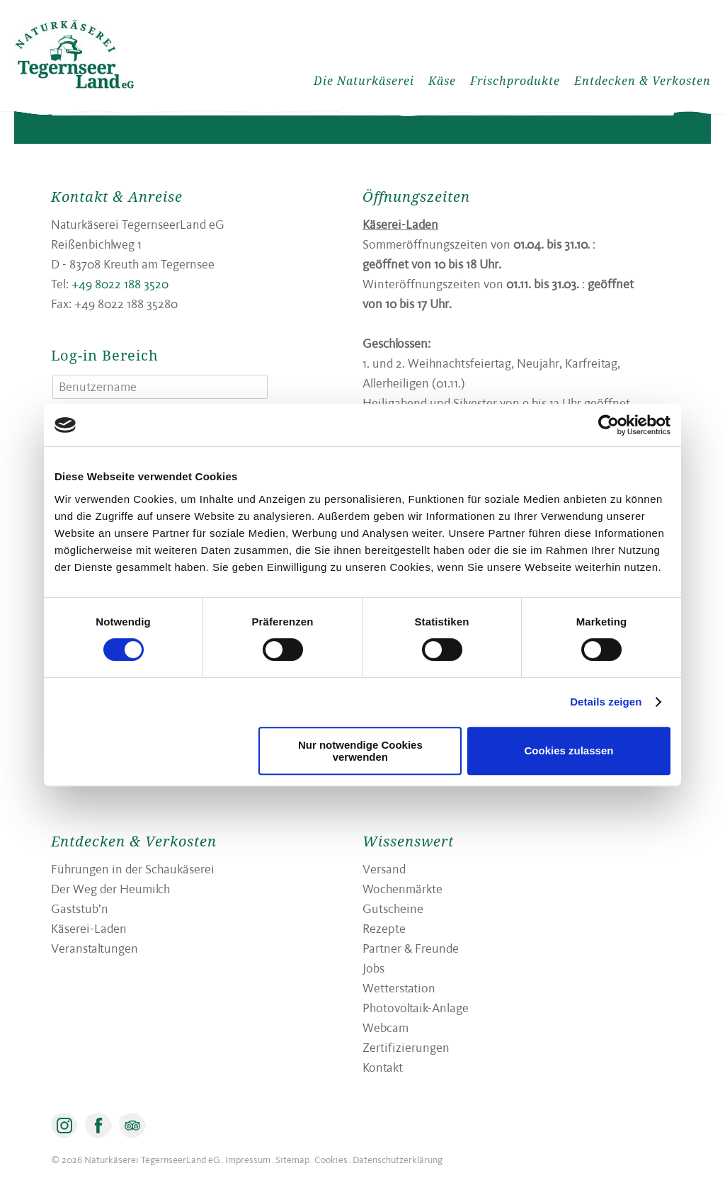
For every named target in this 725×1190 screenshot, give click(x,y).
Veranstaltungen (94, 948)
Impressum (247, 1159)
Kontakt (382, 1067)
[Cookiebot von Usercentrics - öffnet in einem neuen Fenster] (608, 425)
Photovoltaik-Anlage (415, 1007)
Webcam (385, 1027)
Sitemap (292, 1159)
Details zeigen (605, 702)
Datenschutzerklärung (398, 1159)
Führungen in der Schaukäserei (133, 868)
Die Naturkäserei (364, 81)
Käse (442, 81)
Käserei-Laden (89, 928)
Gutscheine (392, 908)
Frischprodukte (515, 81)
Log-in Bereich (105, 355)
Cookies (331, 1159)
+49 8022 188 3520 (120, 283)
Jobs (373, 967)
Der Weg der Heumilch (110, 888)
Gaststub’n (79, 908)
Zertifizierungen (406, 1047)
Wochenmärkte (402, 888)
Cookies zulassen (569, 750)
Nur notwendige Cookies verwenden (360, 751)
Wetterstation (398, 987)
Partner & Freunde (410, 948)
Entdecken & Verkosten (642, 81)
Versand (384, 868)
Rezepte (384, 928)
